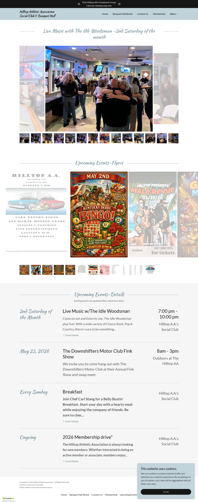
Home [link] (105, 13)
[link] (59, 16)
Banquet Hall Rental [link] (122, 13)
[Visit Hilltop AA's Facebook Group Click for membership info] (99, 4)
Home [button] (64, 436)
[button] (174, 14)
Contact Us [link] (142, 13)
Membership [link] (159, 13)
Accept (166, 492)
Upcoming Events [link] (128, 436)
